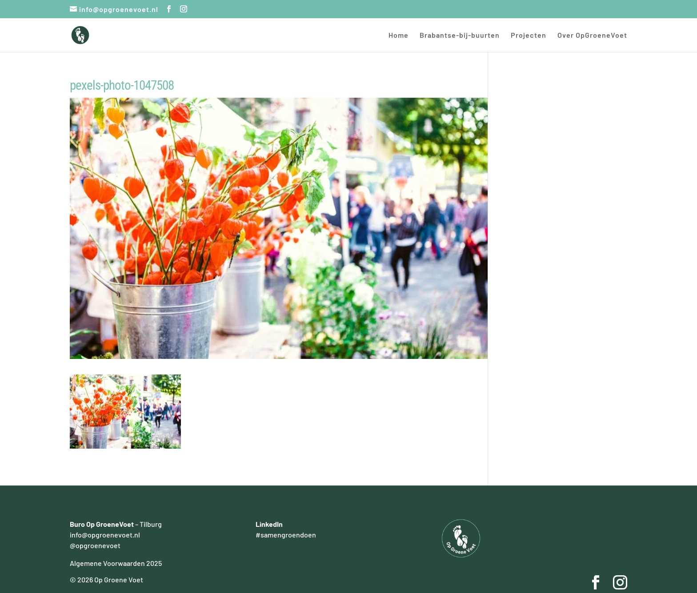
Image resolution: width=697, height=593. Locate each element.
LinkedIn (269, 524)
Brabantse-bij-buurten (460, 35)
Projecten (528, 35)
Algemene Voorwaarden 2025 (116, 563)
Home (399, 35)
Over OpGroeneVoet (592, 35)
